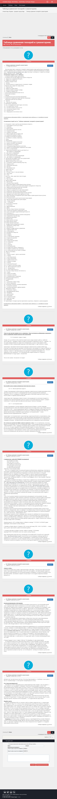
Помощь (10, 5)
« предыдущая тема (42, 35)
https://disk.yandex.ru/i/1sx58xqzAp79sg (15, 482)
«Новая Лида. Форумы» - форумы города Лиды (18, 2)
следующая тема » (50, 35)
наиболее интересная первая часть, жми (17, 72)
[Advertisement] (28, 25)
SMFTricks (8, 795)
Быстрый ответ (9, 740)
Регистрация (22, 5)
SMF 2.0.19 (4, 794)
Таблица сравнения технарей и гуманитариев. (17, 65)
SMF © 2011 (9, 794)
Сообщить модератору (42, 306)
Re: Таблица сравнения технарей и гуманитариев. (17, 329)
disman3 (29, 61)
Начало (4, 5)
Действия (50, 65)
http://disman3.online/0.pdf (39, 485)
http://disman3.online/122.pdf (14, 536)
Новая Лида (14, 797)
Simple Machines (16, 794)
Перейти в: (47, 737)
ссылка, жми (19, 73)
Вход (16, 5)
